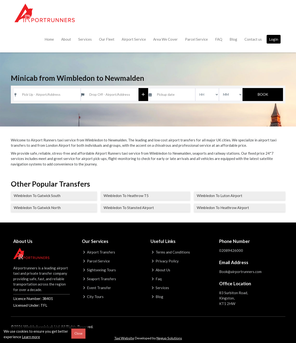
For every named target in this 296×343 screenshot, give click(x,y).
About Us (161, 270)
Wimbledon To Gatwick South (37, 195)
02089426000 (231, 250)
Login (273, 39)
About (66, 39)
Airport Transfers (98, 252)
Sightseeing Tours (99, 270)
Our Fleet (106, 39)
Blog (233, 39)
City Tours (93, 296)
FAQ (218, 39)
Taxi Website (124, 338)
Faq (156, 279)
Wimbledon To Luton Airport (219, 195)
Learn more (31, 337)
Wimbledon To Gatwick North (37, 207)
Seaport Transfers (99, 279)
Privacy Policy (165, 261)
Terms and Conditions (170, 252)
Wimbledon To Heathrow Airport (223, 207)
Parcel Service (196, 39)
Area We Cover (165, 39)
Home (49, 39)
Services (85, 39)
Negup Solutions (169, 338)
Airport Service (134, 39)
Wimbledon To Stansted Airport (129, 207)
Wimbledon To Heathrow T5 (126, 195)
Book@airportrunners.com (240, 271)
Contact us (253, 39)
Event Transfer (96, 288)
